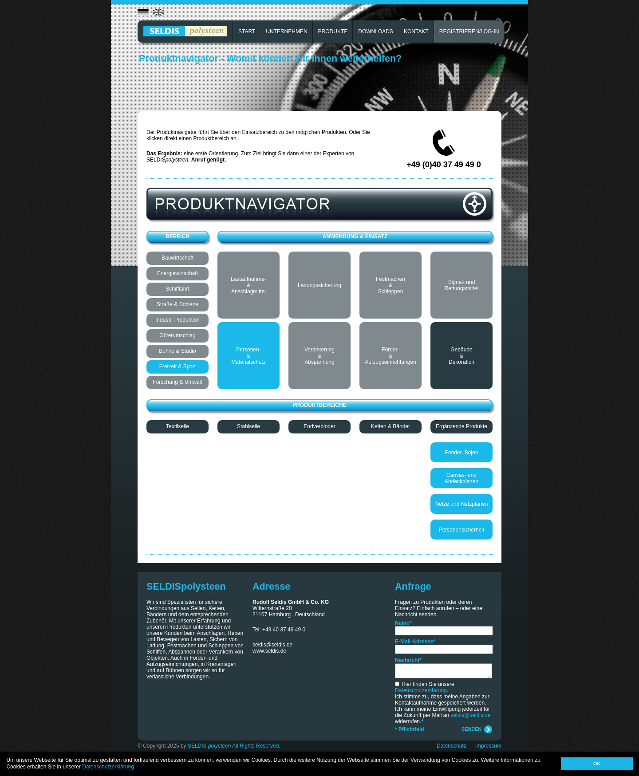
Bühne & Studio (177, 351)
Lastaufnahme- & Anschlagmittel (248, 285)
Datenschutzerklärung (421, 690)
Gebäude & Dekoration (461, 356)
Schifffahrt (177, 289)
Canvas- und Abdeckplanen (461, 478)
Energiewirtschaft (177, 273)
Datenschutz (451, 746)
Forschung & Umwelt (177, 382)
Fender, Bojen (461, 452)
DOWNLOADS (375, 31)
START (246, 31)
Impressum (488, 746)
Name (403, 623)
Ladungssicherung (319, 285)
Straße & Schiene (177, 304)
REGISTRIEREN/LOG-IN (469, 31)
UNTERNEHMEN (286, 31)
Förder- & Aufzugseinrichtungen (390, 356)
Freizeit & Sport (177, 366)
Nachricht (408, 660)
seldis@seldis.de (272, 645)
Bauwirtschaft (177, 258)
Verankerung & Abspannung (319, 356)
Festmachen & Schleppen (390, 285)
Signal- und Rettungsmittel (462, 285)
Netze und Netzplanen (461, 504)
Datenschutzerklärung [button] (108, 767)
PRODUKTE (333, 31)
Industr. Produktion (177, 320)
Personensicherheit (462, 530)
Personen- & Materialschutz (248, 356)
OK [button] (596, 763)
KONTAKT (416, 31)
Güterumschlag (177, 335)
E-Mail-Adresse (415, 641)
